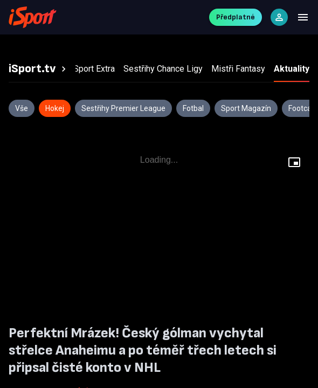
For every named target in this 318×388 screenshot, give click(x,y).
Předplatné (235, 17)
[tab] (39, 69)
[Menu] (302, 17)
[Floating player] (294, 163)
